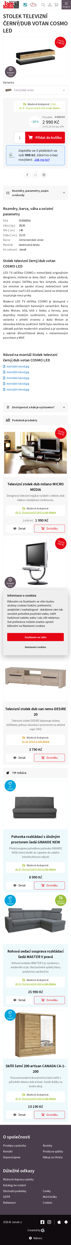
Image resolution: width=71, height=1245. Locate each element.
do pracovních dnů (35, 512)
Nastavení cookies (35, 646)
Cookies (47, 1202)
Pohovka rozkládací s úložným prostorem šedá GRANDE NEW (35, 839)
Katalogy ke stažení (14, 1185)
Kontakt (8, 1151)
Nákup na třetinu (53, 1157)
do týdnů (35, 741)
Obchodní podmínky (14, 1191)
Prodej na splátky (53, 1151)
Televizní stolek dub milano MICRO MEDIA (35, 487)
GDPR (6, 1197)
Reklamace (9, 1202)
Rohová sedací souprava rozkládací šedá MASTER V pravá (35, 954)
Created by (35, 1230)
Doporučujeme (11, 1157)
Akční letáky (50, 1197)
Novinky (47, 1145)
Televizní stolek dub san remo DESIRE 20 (35, 711)
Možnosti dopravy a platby (18, 1179)
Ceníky (47, 1191)
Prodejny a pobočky (14, 1145)
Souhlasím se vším (35, 637)
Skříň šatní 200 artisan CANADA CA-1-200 (36, 1068)
